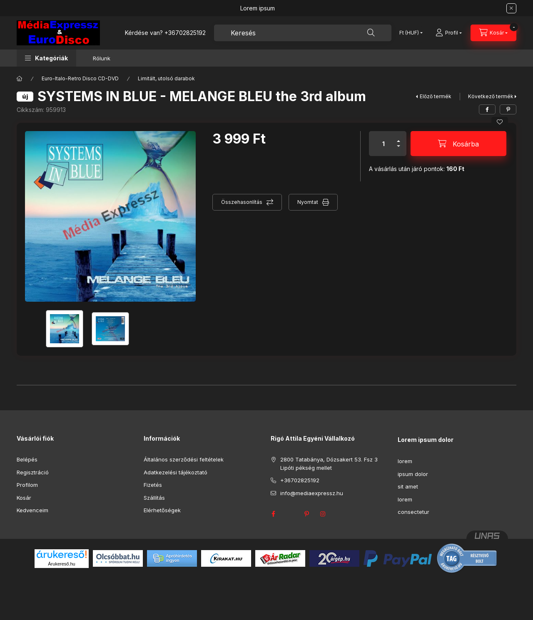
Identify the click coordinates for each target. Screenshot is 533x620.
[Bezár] (511, 8)
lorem (405, 461)
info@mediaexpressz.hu (311, 493)
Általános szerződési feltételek (184, 459)
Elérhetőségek (162, 510)
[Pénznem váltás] (409, 33)
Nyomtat (307, 202)
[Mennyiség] (383, 143)
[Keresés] (371, 33)
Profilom (27, 484)
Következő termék (490, 96)
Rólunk (101, 58)
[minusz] (398, 150)
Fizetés (153, 484)
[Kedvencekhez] (499, 122)
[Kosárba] (458, 143)
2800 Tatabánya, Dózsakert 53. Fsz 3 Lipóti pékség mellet (329, 463)
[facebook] (487, 109)
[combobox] (302, 33)
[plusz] (398, 137)
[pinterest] (508, 109)
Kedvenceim (32, 510)
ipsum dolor (413, 474)
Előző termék (435, 96)
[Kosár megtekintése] (493, 33)
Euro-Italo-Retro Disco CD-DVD (80, 78)
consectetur (413, 511)
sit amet (408, 486)
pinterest (306, 514)
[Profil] (449, 33)
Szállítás (154, 497)
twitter (289, 514)
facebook (273, 514)
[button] (46, 58)
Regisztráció (33, 472)
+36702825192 (185, 32)
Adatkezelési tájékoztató (175, 472)
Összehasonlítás (241, 202)
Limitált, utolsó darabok (166, 78)
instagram (323, 514)
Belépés (27, 459)
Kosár (24, 497)
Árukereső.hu (61, 563)
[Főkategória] (19, 78)
